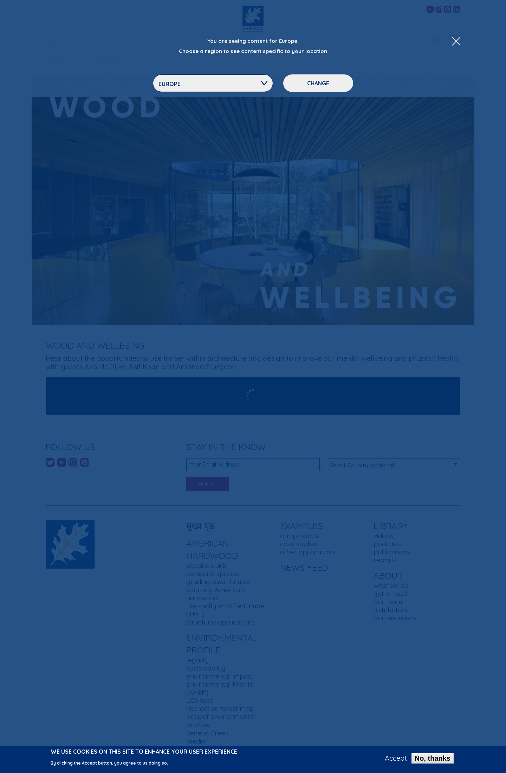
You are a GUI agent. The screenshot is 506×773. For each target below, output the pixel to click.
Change (318, 83)
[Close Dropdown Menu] (456, 41)
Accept (396, 758)
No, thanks (432, 758)
